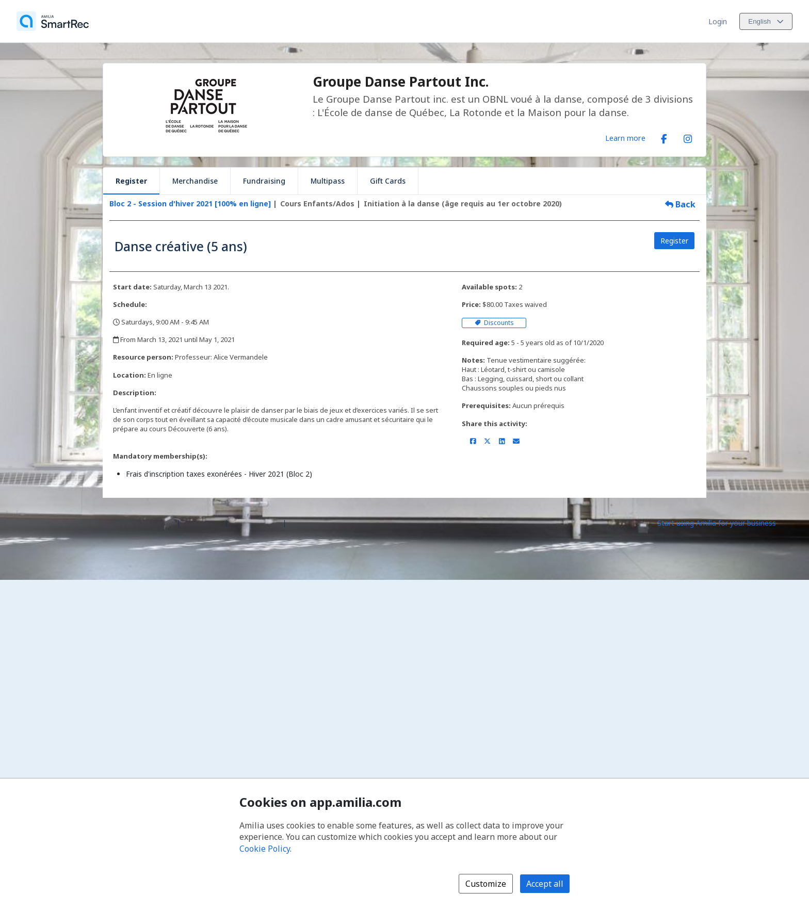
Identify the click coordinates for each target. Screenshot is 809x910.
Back (680, 204)
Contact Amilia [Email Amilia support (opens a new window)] (255, 522)
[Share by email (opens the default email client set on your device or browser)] (516, 441)
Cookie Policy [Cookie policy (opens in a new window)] (264, 848)
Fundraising (264, 181)
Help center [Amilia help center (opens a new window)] (202, 522)
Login (717, 21)
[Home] (53, 21)
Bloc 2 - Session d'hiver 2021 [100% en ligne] (190, 203)
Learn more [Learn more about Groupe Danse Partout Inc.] (625, 138)
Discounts (494, 322)
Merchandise (195, 181)
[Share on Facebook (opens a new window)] (473, 441)
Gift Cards (388, 181)
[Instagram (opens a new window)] (687, 136)
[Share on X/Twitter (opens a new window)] (487, 441)
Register (131, 181)
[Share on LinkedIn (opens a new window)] (502, 441)
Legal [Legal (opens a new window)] (298, 522)
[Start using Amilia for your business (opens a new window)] (725, 522)
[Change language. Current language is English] (765, 21)
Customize (485, 883)
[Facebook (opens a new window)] (664, 136)
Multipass (328, 181)
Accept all (544, 883)
